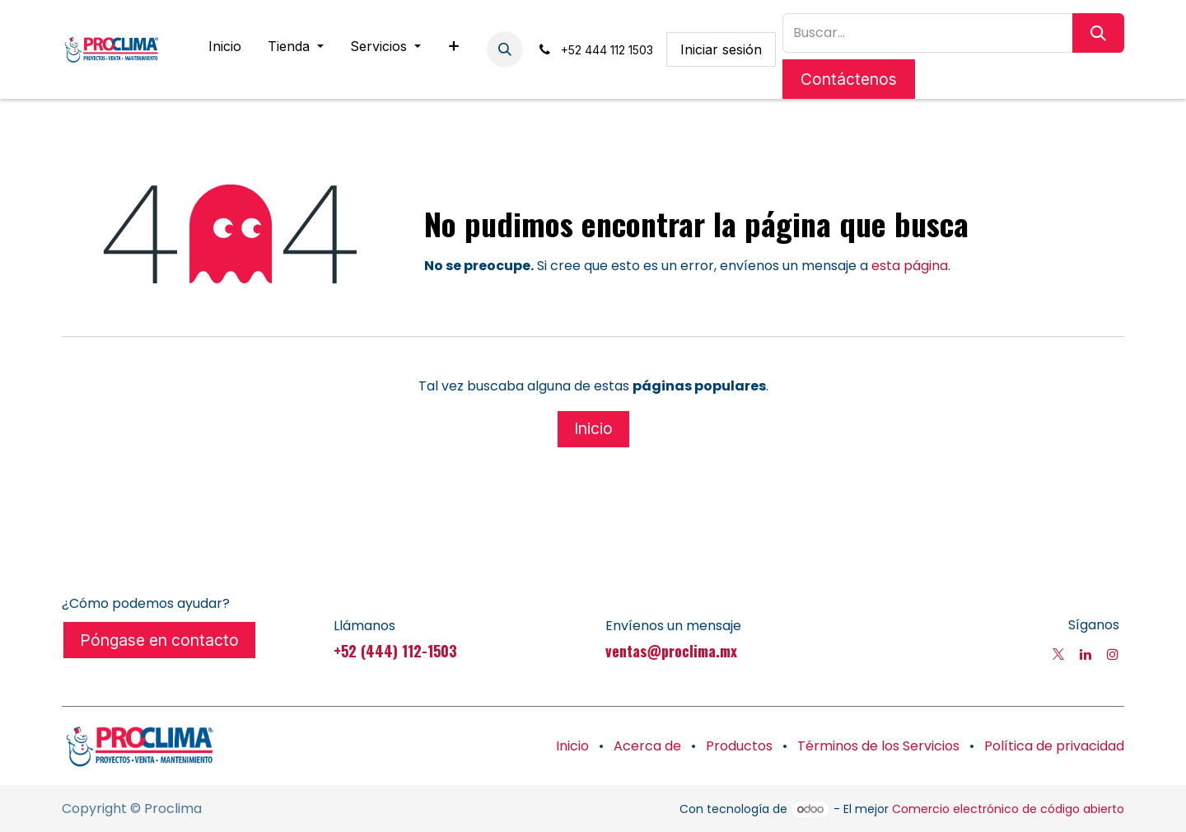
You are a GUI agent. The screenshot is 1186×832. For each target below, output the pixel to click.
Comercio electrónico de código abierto (1008, 809)
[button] (505, 49)
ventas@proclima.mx (671, 650)
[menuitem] (224, 49)
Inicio (593, 428)
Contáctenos (849, 79)
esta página (909, 265)
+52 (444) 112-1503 (395, 650)
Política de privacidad (1054, 745)
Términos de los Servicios (878, 745)
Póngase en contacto (159, 640)
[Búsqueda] (1098, 33)
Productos (739, 745)
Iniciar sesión (721, 49)
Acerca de (647, 745)
